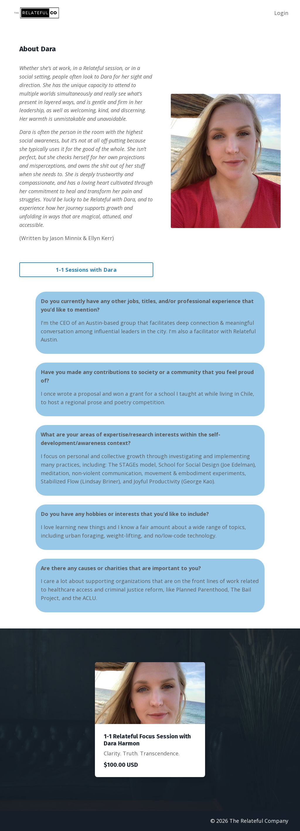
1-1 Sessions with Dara (86, 269)
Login (281, 12)
